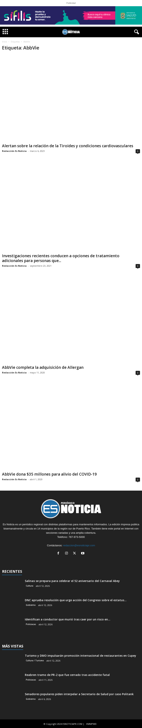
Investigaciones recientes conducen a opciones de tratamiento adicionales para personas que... (60, 258)
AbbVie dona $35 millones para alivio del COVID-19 (49, 473)
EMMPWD (91, 723)
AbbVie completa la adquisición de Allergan (43, 367)
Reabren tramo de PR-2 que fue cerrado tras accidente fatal (67, 674)
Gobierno (31, 604)
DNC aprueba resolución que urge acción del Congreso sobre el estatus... (76, 600)
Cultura (29, 585)
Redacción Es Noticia (14, 150)
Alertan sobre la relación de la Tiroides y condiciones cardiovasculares (67, 145)
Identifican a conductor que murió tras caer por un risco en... (67, 619)
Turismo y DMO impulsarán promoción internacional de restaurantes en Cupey (80, 655)
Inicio (4, 41)
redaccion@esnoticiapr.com (79, 545)
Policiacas (31, 623)
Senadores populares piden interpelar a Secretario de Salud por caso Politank (79, 694)
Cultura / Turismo (35, 660)
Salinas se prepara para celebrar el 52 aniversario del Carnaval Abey (72, 580)
